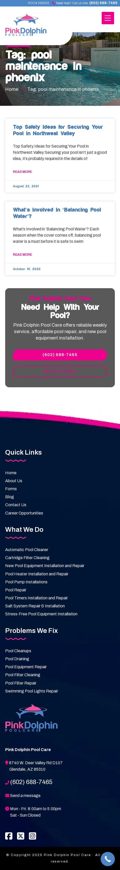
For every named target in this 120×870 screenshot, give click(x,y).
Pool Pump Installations (26, 582)
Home (11, 473)
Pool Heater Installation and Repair (36, 574)
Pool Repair (15, 590)
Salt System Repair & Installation (35, 606)
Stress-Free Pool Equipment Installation (41, 614)
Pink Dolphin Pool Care (32, 28)
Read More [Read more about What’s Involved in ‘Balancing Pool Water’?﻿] (22, 254)
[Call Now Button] (108, 859)
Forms (11, 489)
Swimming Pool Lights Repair (31, 691)
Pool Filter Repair (20, 683)
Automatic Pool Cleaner (26, 549)
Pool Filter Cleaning (22, 675)
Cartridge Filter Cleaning (27, 557)
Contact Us (15, 505)
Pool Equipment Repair (26, 667)
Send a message (25, 795)
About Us (13, 481)
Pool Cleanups (18, 651)
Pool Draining (17, 659)
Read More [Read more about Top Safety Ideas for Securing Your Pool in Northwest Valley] (22, 172)
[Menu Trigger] (108, 18)
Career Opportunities (24, 513)
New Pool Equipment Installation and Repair (44, 565)
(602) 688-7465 (103, 3)
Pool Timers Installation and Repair (36, 598)
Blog (9, 497)
